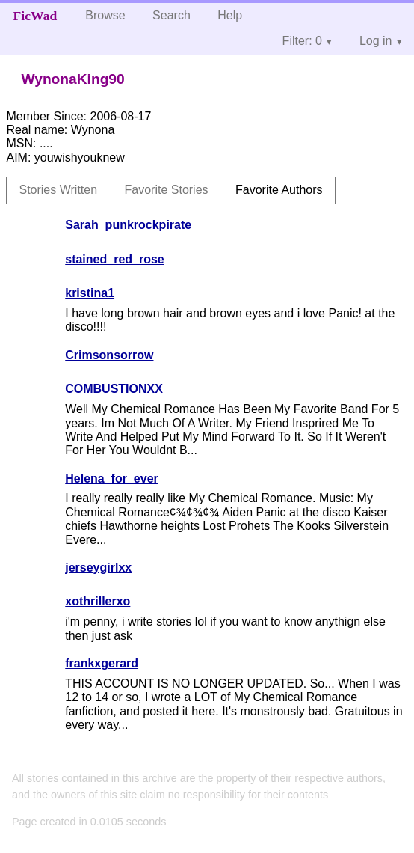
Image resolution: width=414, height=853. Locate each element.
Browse (105, 15)
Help (229, 15)
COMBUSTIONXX (114, 388)
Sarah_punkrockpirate (128, 224)
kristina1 (89, 293)
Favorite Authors (279, 189)
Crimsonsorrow (109, 355)
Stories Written (58, 189)
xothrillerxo (97, 601)
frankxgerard (101, 663)
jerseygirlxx (98, 567)
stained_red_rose (114, 259)
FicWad (35, 15)
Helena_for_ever (111, 478)
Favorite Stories (166, 189)
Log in (375, 40)
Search (171, 15)
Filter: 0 (302, 40)
